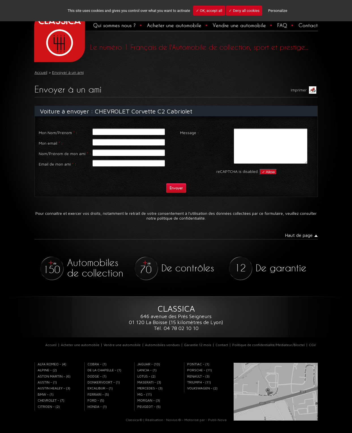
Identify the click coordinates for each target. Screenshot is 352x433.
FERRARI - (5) (98, 401)
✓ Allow (268, 179)
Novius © (173, 427)
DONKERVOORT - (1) (104, 389)
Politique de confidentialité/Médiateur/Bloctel (268, 352)
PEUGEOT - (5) (149, 413)
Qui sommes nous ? (114, 25)
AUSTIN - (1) (47, 389)
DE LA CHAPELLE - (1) (104, 377)
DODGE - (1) (97, 383)
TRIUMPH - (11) (199, 389)
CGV (312, 352)
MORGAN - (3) (148, 407)
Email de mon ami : (57, 164)
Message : (189, 132)
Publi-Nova (217, 427)
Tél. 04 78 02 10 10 (176, 335)
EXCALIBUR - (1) (100, 395)
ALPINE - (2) (47, 377)
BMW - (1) (46, 401)
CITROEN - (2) (49, 413)
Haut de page (299, 242)
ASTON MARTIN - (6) (54, 383)
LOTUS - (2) (146, 383)
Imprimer (303, 90)
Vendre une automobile (239, 25)
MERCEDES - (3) (150, 395)
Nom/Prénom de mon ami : (65, 153)
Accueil (51, 352)
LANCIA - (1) (147, 377)
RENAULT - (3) (198, 383)
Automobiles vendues (162, 352)
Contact (308, 25)
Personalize (277, 10)
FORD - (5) (96, 407)
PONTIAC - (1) (198, 371)
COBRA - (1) (97, 371)
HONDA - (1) (97, 413)
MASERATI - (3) (149, 389)
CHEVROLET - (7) (51, 407)
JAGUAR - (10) (148, 371)
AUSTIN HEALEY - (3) (54, 395)
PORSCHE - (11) (199, 377)
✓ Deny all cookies (244, 10)
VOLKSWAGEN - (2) (202, 395)
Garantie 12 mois (197, 352)
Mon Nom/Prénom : (58, 132)
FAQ (282, 25)
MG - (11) (144, 401)
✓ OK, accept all (209, 10)
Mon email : (51, 143)
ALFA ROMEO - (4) (52, 371)
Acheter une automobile (174, 25)
